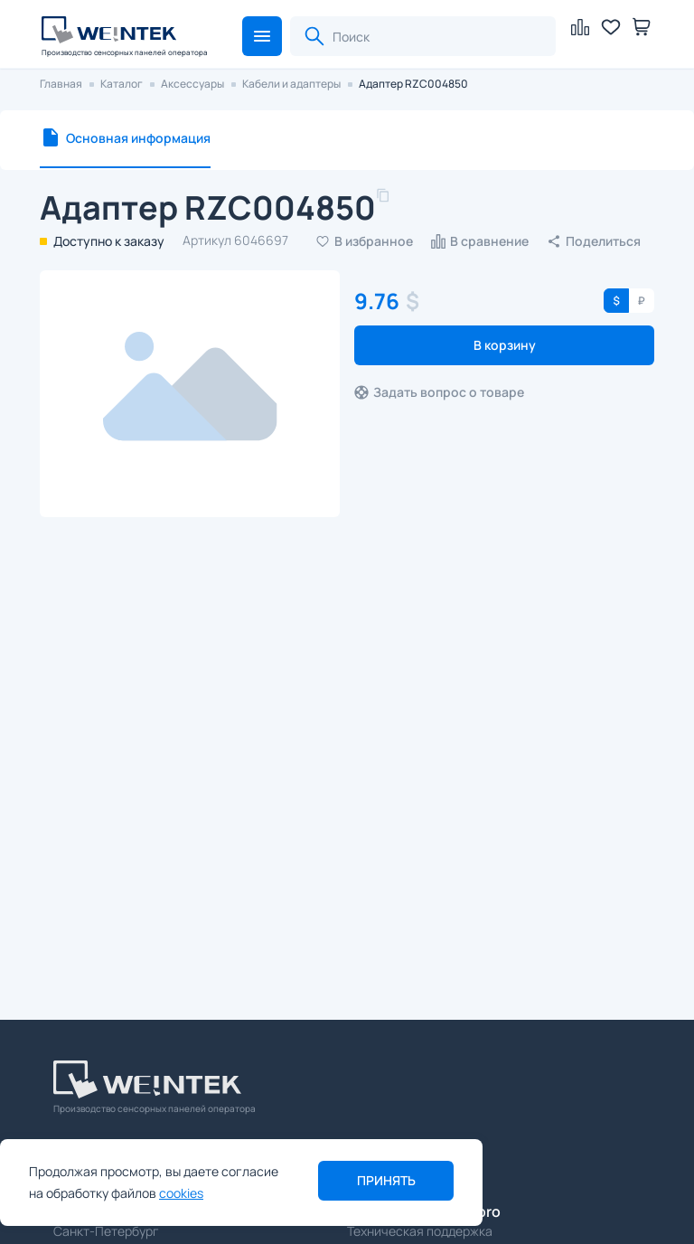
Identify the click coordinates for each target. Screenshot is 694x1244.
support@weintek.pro (424, 1211)
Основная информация (138, 137)
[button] (262, 36)
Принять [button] (386, 1180)
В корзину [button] (505, 344)
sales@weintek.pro (414, 1151)
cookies (181, 1193)
